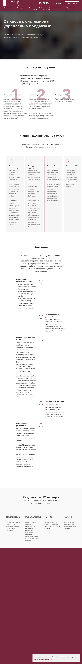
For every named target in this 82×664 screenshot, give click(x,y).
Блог (35, 9)
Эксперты (20, 8)
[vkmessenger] (44, 3)
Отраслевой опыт (55, 8)
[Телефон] (47, 3)
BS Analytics (47, 9)
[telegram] (40, 3)
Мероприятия (70, 8)
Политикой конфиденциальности (43, 659)
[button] (72, 3)
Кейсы (41, 8)
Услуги (31, 8)
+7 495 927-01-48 (56, 3)
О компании (8, 8)
